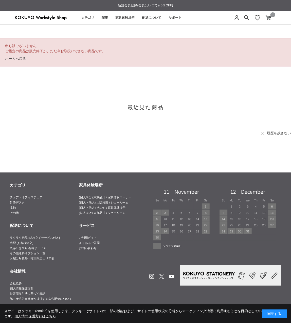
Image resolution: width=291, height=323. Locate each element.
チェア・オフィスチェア (26, 197)
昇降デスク (17, 202)
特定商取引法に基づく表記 (27, 293)
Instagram (151, 276)
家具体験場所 (125, 17)
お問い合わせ (88, 248)
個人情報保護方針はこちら (35, 316)
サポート (175, 17)
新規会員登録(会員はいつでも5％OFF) (145, 5)
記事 (105, 17)
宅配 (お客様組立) (21, 243)
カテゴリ (87, 17)
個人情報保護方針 (22, 288)
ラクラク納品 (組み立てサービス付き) (35, 237)
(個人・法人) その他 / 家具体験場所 (102, 207)
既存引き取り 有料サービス (28, 248)
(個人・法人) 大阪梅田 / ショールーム (103, 202)
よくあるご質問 (89, 243)
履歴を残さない (279, 133)
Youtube (171, 276)
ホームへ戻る (15, 59)
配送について (151, 17)
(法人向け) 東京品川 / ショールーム (102, 213)
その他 (14, 213)
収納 (13, 207)
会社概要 (16, 283)
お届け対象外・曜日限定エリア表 (32, 258)
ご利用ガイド (88, 237)
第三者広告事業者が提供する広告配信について (41, 299)
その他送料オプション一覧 (27, 253)
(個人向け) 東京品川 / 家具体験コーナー (105, 197)
